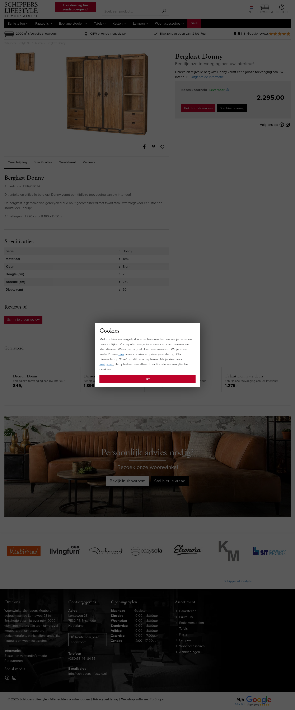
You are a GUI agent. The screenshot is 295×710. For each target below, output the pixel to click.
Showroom (265, 9)
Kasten (118, 23)
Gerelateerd (67, 162)
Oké (148, 379)
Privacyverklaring (105, 699)
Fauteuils (42, 23)
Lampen (139, 23)
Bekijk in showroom (198, 108)
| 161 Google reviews (266, 33)
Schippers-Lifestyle (238, 581)
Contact (282, 9)
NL (251, 10)
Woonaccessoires (167, 23)
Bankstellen (16, 23)
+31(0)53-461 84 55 (81, 658)
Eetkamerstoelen (71, 23)
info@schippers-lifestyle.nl (87, 673)
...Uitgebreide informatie (206, 76)
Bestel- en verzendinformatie (25, 655)
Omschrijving (17, 162)
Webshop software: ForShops (142, 699)
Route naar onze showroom (85, 639)
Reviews (89, 162)
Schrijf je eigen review (23, 319)
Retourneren (13, 660)
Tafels (98, 23)
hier (121, 354)
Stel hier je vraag (232, 108)
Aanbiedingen (189, 651)
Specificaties (43, 162)
